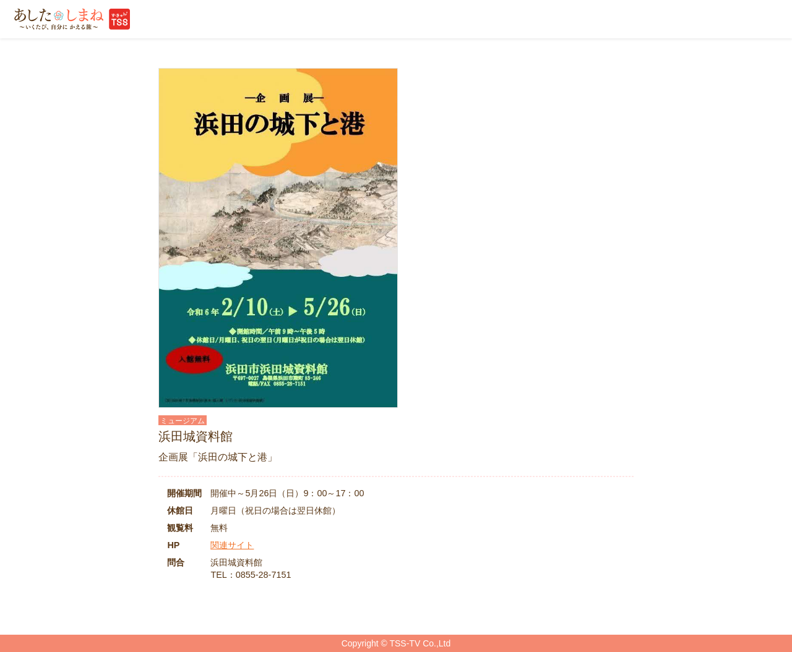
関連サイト (232, 545)
